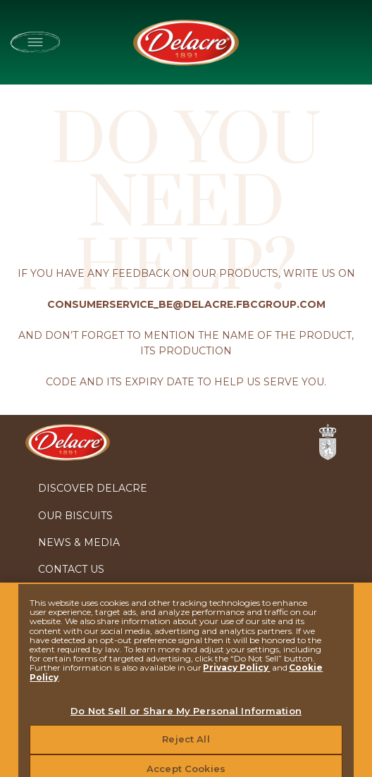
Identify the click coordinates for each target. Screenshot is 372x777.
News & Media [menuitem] (79, 542)
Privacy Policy (236, 673)
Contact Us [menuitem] (71, 569)
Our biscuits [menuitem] (75, 515)
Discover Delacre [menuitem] (92, 488)
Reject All (185, 744)
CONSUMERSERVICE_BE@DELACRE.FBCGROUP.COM (186, 304)
